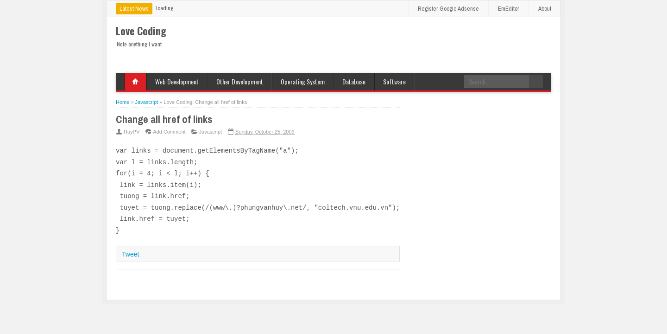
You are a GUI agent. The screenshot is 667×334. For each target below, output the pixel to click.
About (544, 9)
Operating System (303, 81)
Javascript (210, 132)
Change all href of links (164, 119)
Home (135, 81)
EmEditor (508, 9)
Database (353, 81)
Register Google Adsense (448, 9)
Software (394, 81)
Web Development (177, 81)
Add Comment (169, 132)
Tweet (130, 254)
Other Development (239, 81)
